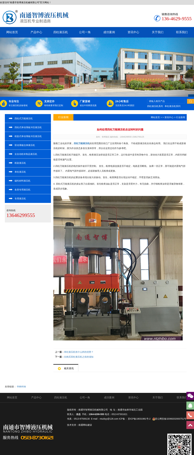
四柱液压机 (60, 32)
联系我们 (182, 32)
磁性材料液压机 (22, 180)
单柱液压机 (20, 172)
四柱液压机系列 (155, 106)
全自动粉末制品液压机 (26, 154)
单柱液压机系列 (172, 106)
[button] (14, 67)
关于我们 (157, 32)
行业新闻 (180, 117)
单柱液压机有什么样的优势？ (78, 352)
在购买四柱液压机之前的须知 (78, 356)
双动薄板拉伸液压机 (25, 145)
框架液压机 (20, 163)
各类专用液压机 (22, 189)
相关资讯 (66, 367)
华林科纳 (21, 386)
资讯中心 (133, 32)
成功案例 (109, 32)
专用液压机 (20, 198)
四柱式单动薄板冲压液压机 (28, 127)
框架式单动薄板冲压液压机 (28, 136)
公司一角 (85, 32)
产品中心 (36, 32)
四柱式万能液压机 (24, 118)
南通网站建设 (85, 425)
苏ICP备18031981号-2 (139, 418)
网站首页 (12, 32)
